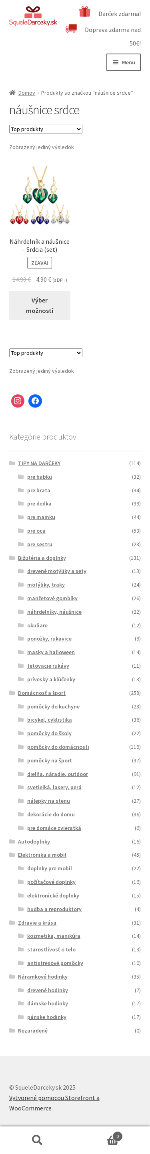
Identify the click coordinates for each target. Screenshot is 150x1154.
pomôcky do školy (49, 733)
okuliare (37, 625)
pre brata (38, 490)
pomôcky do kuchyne (53, 706)
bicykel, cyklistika (49, 719)
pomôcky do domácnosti (58, 746)
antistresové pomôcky (55, 963)
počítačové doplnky (51, 881)
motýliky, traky (46, 584)
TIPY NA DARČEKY (39, 463)
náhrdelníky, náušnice (54, 611)
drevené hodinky (47, 990)
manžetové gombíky (52, 598)
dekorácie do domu (51, 814)
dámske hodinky (47, 1003)
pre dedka (39, 503)
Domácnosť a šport (42, 692)
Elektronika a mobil (42, 854)
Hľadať (37, 1140)
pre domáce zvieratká (54, 828)
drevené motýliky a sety (56, 571)
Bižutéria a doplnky (42, 557)
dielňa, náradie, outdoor (57, 774)
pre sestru (39, 544)
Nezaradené (33, 1030)
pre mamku (41, 517)
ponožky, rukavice (49, 638)
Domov (26, 92)
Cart (99, 1135)
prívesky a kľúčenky (51, 679)
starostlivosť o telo (51, 949)
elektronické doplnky (53, 895)
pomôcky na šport (49, 760)
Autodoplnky (34, 841)
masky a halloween (51, 652)
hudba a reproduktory (54, 909)
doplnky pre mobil (49, 868)
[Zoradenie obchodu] (45, 129)
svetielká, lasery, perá (54, 787)
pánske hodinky (46, 1017)
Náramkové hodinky (43, 976)
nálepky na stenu (48, 800)
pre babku (39, 476)
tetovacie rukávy (48, 665)
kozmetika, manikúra (53, 935)
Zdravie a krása (37, 922)
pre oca (36, 530)
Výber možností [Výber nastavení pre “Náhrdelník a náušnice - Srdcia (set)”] (39, 305)
